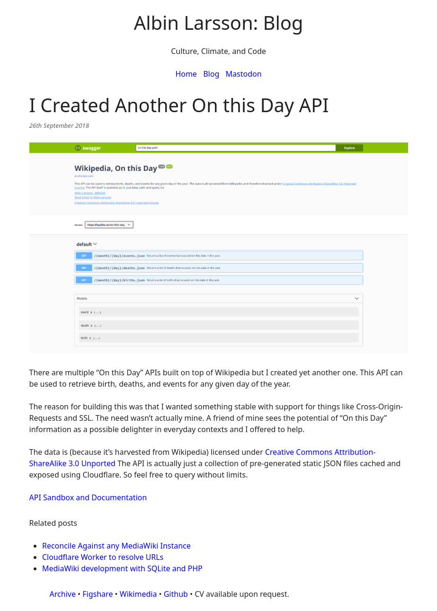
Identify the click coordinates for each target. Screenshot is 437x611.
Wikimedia (138, 594)
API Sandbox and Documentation (88, 497)
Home (186, 74)
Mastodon (244, 74)
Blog (211, 74)
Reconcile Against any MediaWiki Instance (116, 545)
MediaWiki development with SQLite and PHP (122, 568)
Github (176, 594)
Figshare (97, 594)
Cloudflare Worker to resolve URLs (102, 557)
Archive (63, 594)
